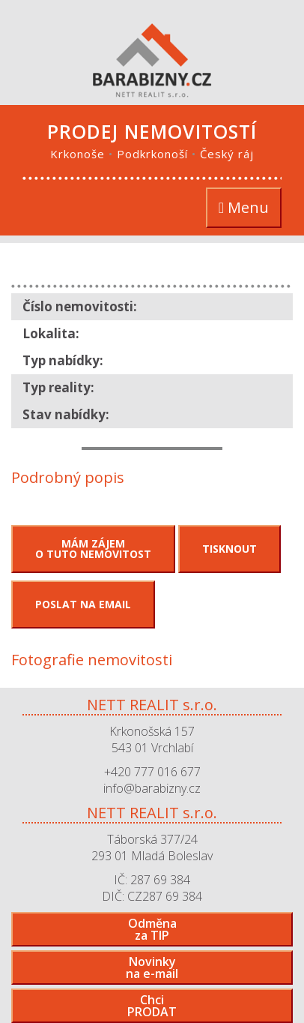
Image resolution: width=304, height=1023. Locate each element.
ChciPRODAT (152, 1006)
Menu (250, 208)
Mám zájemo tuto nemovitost (93, 548)
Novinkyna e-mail (152, 967)
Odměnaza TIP (152, 929)
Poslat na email (83, 604)
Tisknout (229, 549)
